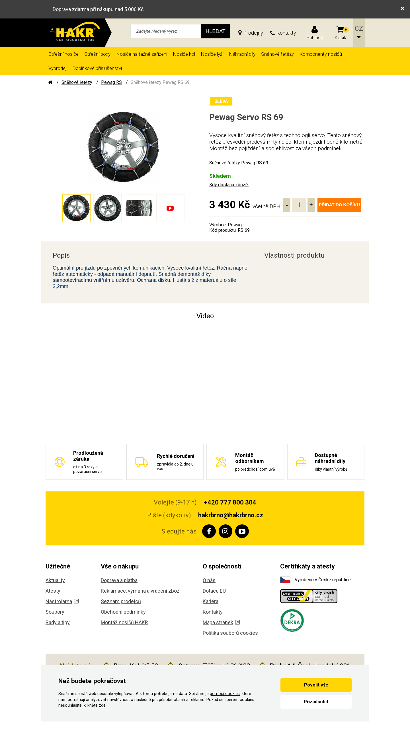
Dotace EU (214, 591)
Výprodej (57, 68)
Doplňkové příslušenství (97, 68)
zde (102, 705)
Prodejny (253, 33)
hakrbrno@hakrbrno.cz (230, 515)
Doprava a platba (119, 580)
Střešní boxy (97, 54)
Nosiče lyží (212, 54)
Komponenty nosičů (321, 54)
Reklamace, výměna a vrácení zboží (141, 591)
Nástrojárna (62, 601)
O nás (209, 580)
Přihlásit (314, 37)
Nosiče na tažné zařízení (141, 54)
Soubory (55, 612)
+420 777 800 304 (230, 502)
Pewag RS (111, 82)
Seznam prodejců (121, 601)
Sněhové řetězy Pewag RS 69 (160, 82)
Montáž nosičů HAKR (124, 622)
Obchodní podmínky (123, 612)
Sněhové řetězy (277, 54)
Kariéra (210, 601)
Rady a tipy (58, 622)
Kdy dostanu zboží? (229, 184)
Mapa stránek (221, 622)
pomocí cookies (225, 693)
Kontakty (286, 33)
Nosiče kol (184, 54)
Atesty (53, 591)
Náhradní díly (242, 54)
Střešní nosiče (63, 54)
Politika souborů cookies (230, 633)
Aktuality (55, 580)
